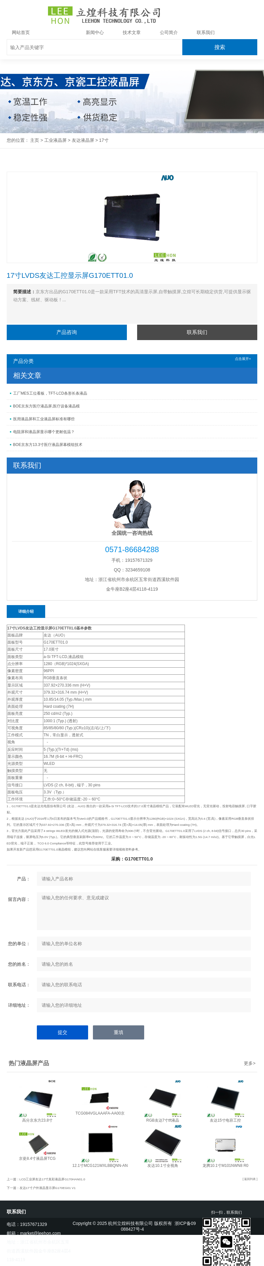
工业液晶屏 (58, 32)
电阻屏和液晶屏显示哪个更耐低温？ (44, 432)
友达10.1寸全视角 (162, 1165)
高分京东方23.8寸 (37, 1120)
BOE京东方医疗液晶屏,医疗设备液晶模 (46, 406)
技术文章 (132, 32)
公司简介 (169, 32)
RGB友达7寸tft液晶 (162, 1120)
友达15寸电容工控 (225, 1120)
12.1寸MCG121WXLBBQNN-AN (100, 1165)
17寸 (103, 140)
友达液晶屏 (83, 140)
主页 (34, 140)
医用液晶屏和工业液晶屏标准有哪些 (44, 419)
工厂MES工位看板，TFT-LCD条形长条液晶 (50, 393)
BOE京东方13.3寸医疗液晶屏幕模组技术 (48, 444)
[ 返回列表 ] (249, 1179)
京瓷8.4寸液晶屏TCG (37, 1158)
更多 (249, 1063)
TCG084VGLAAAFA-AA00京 (99, 1113)
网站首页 (21, 32)
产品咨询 (66, 332)
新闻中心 (95, 32)
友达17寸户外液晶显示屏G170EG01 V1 (48, 1188)
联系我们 (206, 32)
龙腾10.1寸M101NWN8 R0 (225, 1165)
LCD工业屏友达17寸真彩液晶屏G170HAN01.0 (53, 1179)
